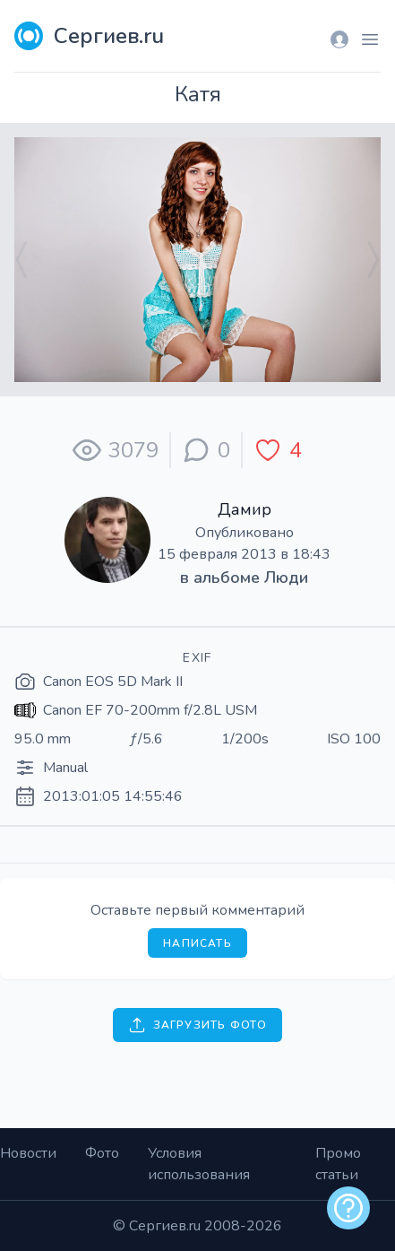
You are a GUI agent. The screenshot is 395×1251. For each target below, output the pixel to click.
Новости (28, 1153)
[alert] (348, 1207)
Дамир (244, 509)
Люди (286, 577)
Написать (197, 943)
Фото (102, 1153)
